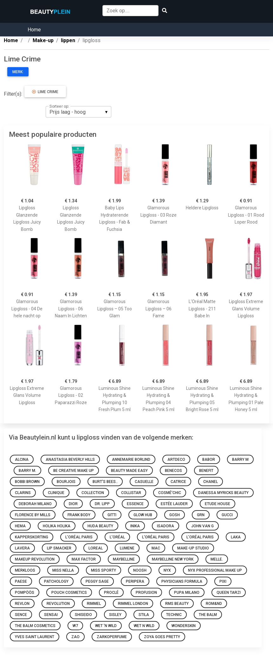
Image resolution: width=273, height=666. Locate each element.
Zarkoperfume (112, 637)
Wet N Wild (144, 626)
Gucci (227, 515)
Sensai (51, 614)
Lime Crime (45, 92)
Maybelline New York (172, 559)
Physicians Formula (181, 581)
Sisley (115, 614)
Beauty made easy (129, 470)
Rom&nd (214, 603)
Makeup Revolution (35, 559)
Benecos (173, 470)
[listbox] (78, 111)
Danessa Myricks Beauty (223, 493)
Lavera (22, 548)
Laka (236, 537)
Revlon (22, 603)
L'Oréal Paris (79, 537)
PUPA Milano (186, 592)
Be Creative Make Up (73, 470)
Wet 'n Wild (106, 626)
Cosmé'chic (169, 493)
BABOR (208, 459)
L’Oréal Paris (200, 537)
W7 (75, 626)
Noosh (139, 570)
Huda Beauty (100, 526)
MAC (156, 548)
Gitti (111, 515)
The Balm (208, 614)
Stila (144, 614)
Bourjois (66, 481)
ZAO (75, 637)
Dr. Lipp (102, 504)
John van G (202, 526)
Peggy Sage (97, 581)
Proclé (111, 592)
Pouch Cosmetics (69, 592)
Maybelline (124, 559)
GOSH (174, 515)
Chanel (210, 481)
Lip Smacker (59, 548)
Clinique (56, 493)
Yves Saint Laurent (34, 637)
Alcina (22, 459)
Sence (21, 614)
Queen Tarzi (229, 592)
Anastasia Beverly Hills (70, 459)
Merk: (17, 72)
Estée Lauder (174, 504)
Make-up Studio (193, 548)
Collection (92, 493)
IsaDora (165, 526)
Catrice (178, 481)
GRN (201, 515)
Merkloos (25, 570)
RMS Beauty (177, 603)
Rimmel (94, 603)
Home (34, 30)
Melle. (217, 559)
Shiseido (83, 614)
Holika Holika (56, 526)
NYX (167, 570)
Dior (73, 504)
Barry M (240, 459)
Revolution (58, 603)
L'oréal (117, 537)
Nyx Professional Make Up (215, 570)
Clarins (23, 493)
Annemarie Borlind (131, 459)
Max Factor (84, 559)
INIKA (135, 526)
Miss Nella (63, 570)
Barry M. (27, 470)
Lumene (127, 548)
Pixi (222, 581)
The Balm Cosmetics (35, 626)
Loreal (95, 548)
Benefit (206, 470)
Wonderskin (184, 626)
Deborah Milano (35, 504)
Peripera (135, 581)
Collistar (131, 493)
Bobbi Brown (27, 481)
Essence (135, 504)
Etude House (217, 504)
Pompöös (24, 592)
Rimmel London (133, 603)
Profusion (146, 592)
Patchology (56, 581)
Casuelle (144, 481)
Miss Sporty (103, 570)
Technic (174, 614)
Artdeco (176, 459)
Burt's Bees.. (105, 481)
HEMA (20, 526)
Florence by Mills (32, 515)
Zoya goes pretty (162, 637)
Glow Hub (142, 515)
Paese (21, 581)
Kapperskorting (31, 537)
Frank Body (79, 515)
